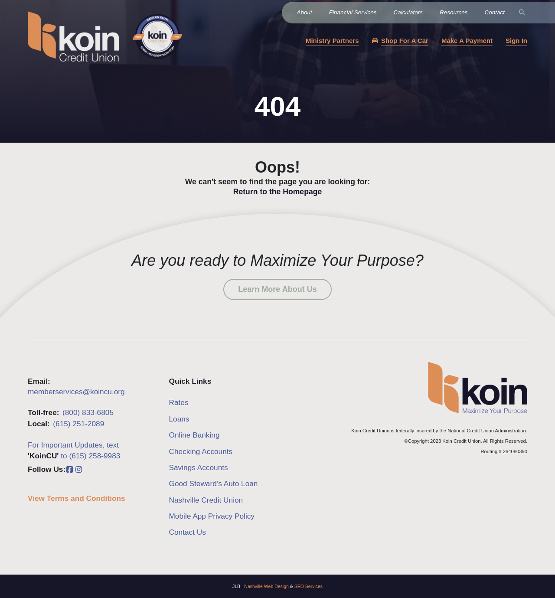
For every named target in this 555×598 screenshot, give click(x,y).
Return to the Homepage (277, 191)
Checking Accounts (201, 451)
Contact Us (187, 532)
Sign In (516, 40)
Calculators (408, 12)
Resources (454, 12)
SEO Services (308, 586)
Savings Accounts (198, 467)
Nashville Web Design (266, 586)
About (304, 12)
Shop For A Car (404, 40)
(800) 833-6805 (88, 412)
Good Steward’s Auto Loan (213, 483)
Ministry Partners (332, 40)
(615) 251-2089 (78, 423)
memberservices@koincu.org (76, 391)
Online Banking (194, 435)
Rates (179, 402)
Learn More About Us (277, 289)
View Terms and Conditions (76, 498)
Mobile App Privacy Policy (212, 516)
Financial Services (353, 12)
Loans (179, 419)
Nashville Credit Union (206, 500)
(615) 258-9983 (94, 455)
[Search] (521, 12)
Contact (494, 12)
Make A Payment (467, 40)
